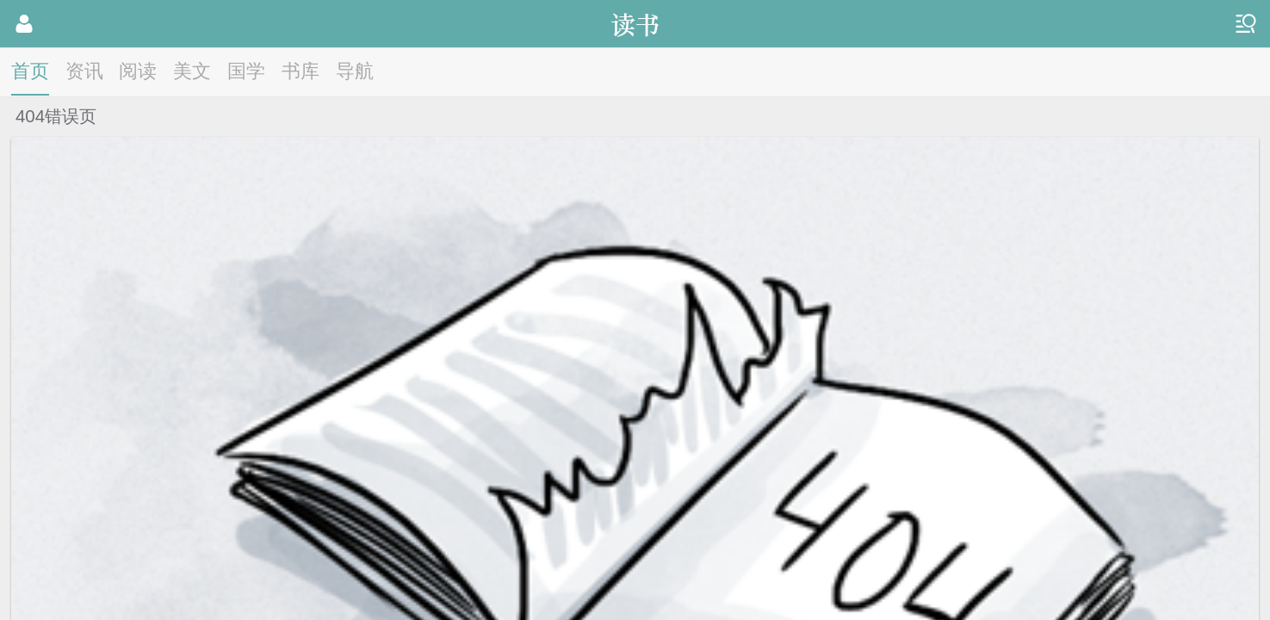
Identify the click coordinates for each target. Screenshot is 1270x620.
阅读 (138, 71)
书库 (300, 71)
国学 (246, 71)
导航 (355, 71)
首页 (30, 71)
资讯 (84, 71)
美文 (192, 71)
